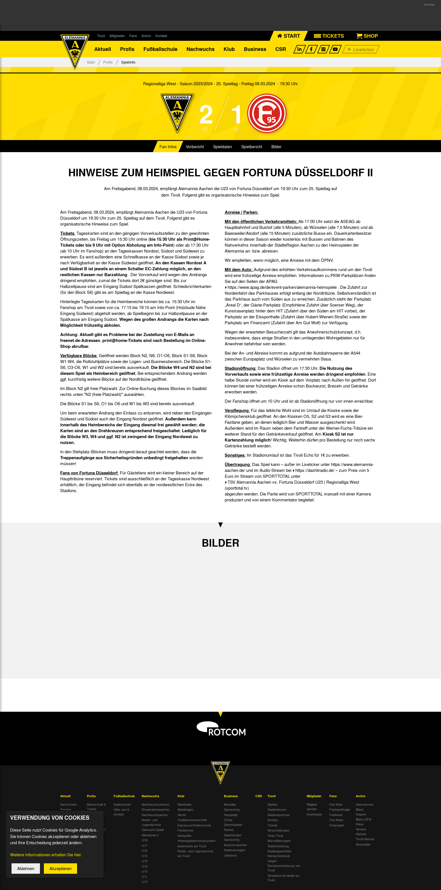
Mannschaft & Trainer (96, 807)
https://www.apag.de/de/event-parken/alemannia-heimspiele (282, 288)
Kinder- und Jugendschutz (151, 823)
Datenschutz (122, 805)
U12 (144, 872)
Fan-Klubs (336, 820)
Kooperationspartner (156, 810)
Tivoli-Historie (365, 839)
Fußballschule (160, 49)
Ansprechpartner (235, 845)
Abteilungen (185, 810)
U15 (144, 856)
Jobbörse (230, 855)
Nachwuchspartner (155, 815)
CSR (280, 49)
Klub (229, 49)
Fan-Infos (168, 147)
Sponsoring (231, 810)
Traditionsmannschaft (192, 820)
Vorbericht (195, 147)
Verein (181, 815)
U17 (144, 846)
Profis (127, 49)
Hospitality (231, 815)
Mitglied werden (312, 807)
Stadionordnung (278, 846)
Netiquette (184, 836)
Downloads (314, 814)
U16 (144, 851)
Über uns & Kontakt (121, 812)
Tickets (272, 825)
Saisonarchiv (365, 805)
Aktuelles (230, 805)
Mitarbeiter (184, 805)
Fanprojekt (336, 825)
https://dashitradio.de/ (314, 471)
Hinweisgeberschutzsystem (196, 841)
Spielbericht (251, 147)
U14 (144, 861)
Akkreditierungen (279, 841)
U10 (144, 882)
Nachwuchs (200, 49)
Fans (133, 35)
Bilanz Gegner (361, 812)
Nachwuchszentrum (155, 805)
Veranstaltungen (278, 831)
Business (255, 49)
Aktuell (102, 49)
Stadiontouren (276, 810)
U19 (144, 841)
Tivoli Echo (67, 815)
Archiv (146, 35)
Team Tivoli (275, 836)
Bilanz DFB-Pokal (364, 822)
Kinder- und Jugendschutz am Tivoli (195, 854)
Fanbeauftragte (339, 810)
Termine (65, 810)
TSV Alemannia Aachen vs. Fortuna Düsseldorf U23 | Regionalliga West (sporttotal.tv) (292, 486)
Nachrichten (68, 805)
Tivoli (101, 35)
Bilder (276, 147)
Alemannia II (150, 835)
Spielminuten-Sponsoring (233, 837)
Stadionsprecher (278, 815)
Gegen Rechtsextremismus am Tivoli (283, 866)
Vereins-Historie (361, 832)
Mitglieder (117, 35)
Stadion (272, 805)
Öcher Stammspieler (233, 823)
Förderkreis (185, 831)
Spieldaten (222, 147)
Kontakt (161, 35)
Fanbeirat (335, 815)
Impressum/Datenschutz (194, 825)
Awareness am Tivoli (191, 846)
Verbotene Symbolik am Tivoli (283, 878)
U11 (144, 877)
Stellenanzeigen (234, 850)
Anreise (272, 820)
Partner (229, 830)
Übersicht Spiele (153, 830)
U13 (144, 866)
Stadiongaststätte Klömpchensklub (279, 854)
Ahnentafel (363, 844)
